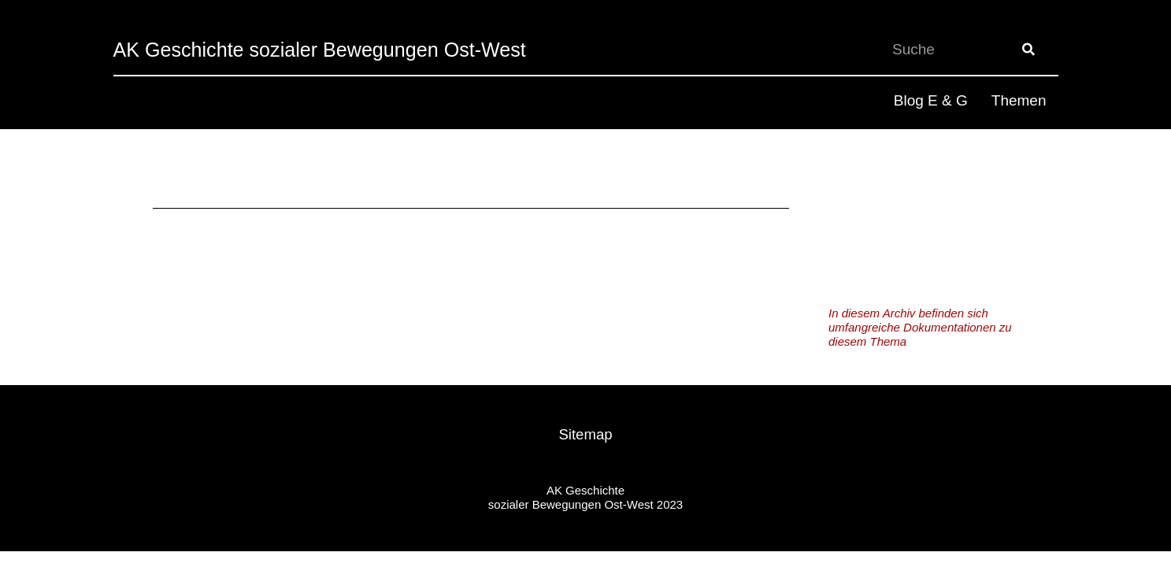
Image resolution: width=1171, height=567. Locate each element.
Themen (1019, 100)
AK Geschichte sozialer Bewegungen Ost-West (343, 49)
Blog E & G (931, 100)
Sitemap (585, 434)
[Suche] (1028, 49)
